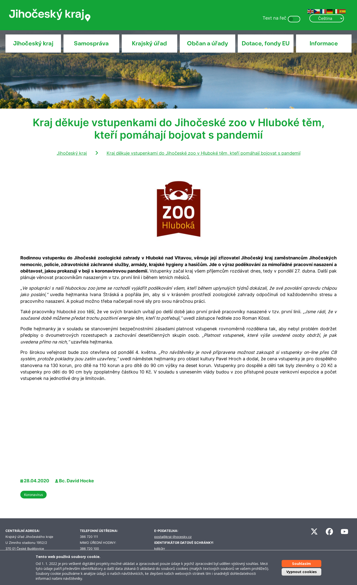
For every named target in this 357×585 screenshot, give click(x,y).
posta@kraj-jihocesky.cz (173, 537)
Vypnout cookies (301, 571)
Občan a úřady (207, 43)
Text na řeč (274, 18)
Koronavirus (33, 495)
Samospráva (91, 43)
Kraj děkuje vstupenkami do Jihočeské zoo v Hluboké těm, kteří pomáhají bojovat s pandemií (203, 153)
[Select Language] (326, 18)
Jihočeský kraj (33, 43)
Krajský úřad (149, 43)
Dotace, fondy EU (266, 43)
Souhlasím (301, 563)
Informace (324, 43)
